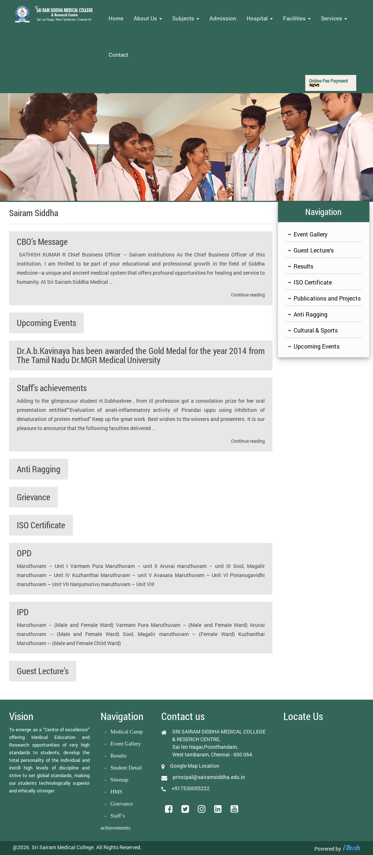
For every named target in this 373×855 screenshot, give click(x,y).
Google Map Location (194, 765)
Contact (118, 54)
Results (303, 266)
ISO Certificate (41, 525)
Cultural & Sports (316, 330)
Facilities (297, 18)
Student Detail (126, 768)
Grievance (33, 497)
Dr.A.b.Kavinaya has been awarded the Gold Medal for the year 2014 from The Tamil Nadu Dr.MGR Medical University (141, 355)
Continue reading (248, 295)
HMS (116, 792)
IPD (23, 612)
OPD (24, 553)
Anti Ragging (38, 469)
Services (334, 18)
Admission (222, 18)
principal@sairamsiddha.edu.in (209, 777)
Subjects (185, 18)
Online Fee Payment (328, 82)
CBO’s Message (42, 241)
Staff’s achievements (52, 388)
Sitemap (119, 780)
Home (116, 18)
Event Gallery (310, 234)
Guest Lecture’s (42, 671)
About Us (148, 18)
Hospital (260, 18)
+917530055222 (190, 788)
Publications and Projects (327, 298)
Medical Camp (126, 732)
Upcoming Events (46, 323)
